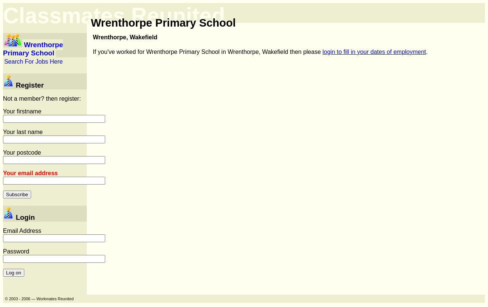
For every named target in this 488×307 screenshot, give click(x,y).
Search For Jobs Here (33, 61)
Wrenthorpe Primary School (33, 49)
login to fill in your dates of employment (374, 52)
